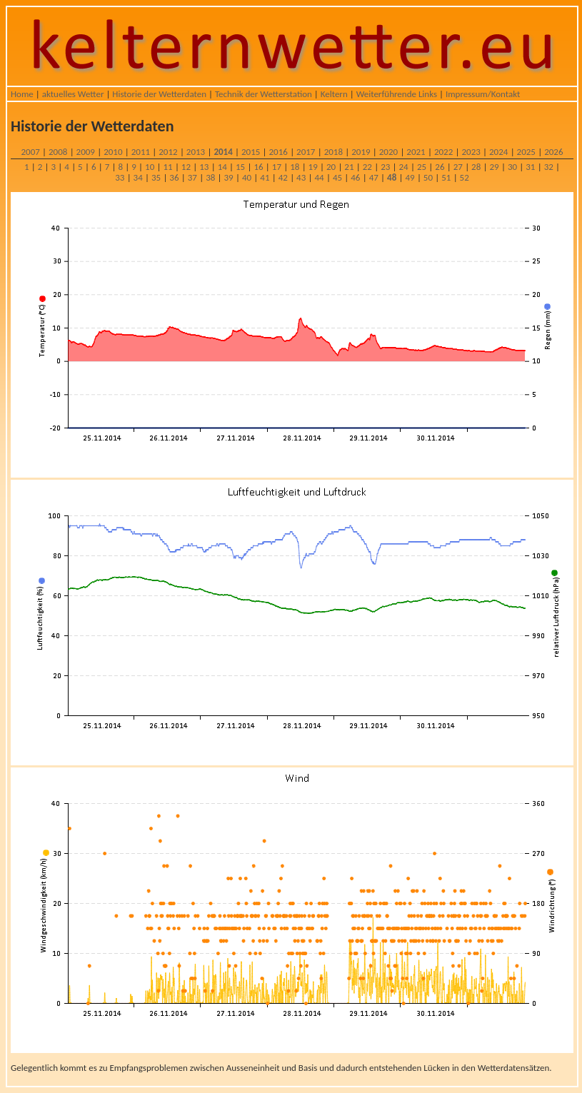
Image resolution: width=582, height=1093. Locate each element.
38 (210, 177)
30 (512, 166)
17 (276, 166)
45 (337, 177)
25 (421, 166)
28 (476, 166)
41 (264, 177)
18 (294, 166)
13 (204, 166)
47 (373, 177)
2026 (553, 151)
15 (240, 166)
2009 (85, 151)
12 (186, 166)
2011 (140, 151)
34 (138, 177)
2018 (333, 151)
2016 (278, 151)
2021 (415, 151)
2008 (58, 151)
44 (318, 177)
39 (229, 177)
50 (428, 177)
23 (385, 166)
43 (301, 177)
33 (119, 177)
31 (530, 166)
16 (258, 166)
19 (313, 166)
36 (174, 177)
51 (446, 177)
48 (391, 177)
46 (355, 177)
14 (222, 166)
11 (167, 166)
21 (348, 166)
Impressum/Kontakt (483, 94)
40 (246, 177)
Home (22, 94)
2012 (168, 151)
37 (192, 177)
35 (156, 177)
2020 (388, 151)
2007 (30, 151)
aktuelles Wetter (73, 94)
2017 (305, 151)
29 (493, 166)
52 (464, 177)
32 (548, 166)
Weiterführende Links (396, 94)
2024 (498, 151)
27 (458, 166)
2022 (443, 151)
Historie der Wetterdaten (159, 94)
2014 (223, 151)
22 (367, 166)
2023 (470, 151)
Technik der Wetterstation (263, 94)
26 (439, 166)
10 (149, 166)
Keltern (334, 94)
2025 (526, 151)
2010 (113, 151)
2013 (195, 151)
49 (409, 177)
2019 (360, 151)
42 (283, 177)
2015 (250, 151)
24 (403, 166)
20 (331, 166)
